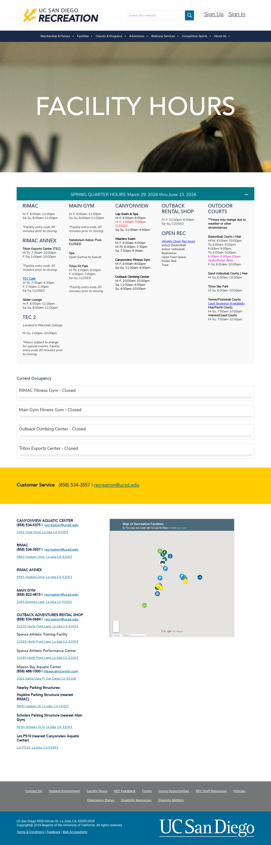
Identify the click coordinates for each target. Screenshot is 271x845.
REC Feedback (125, 791)
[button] (135, 194)
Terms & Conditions (30, 832)
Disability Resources (136, 800)
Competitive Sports (197, 36)
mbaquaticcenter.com (60, 671)
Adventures (138, 36)
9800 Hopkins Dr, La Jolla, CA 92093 (43, 706)
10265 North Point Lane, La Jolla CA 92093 (47, 641)
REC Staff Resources (211, 791)
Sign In (236, 14)
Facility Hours (97, 791)
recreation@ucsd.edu (116, 485)
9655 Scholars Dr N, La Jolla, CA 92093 (44, 727)
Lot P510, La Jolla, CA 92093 (37, 747)
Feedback (53, 832)
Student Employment (64, 791)
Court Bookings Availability (226, 303)
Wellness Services (165, 36)
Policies (239, 791)
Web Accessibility (75, 832)
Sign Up (214, 14)
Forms (147, 791)
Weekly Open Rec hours (178, 241)
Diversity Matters (171, 800)
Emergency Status (100, 800)
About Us (222, 36)
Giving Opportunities (173, 791)
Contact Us (34, 791)
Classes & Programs (111, 36)
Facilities (85, 36)
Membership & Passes (57, 36)
